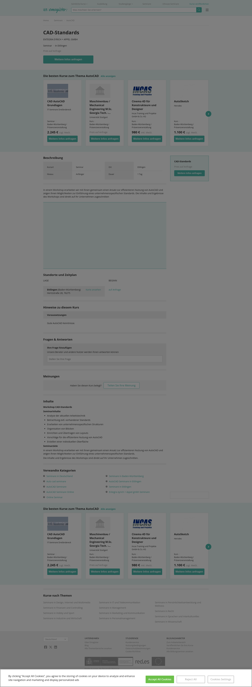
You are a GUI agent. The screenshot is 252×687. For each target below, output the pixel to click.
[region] (126, 678)
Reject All (191, 679)
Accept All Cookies (159, 679)
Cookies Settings (220, 679)
